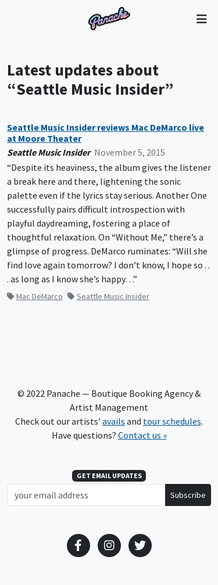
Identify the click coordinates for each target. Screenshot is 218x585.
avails (113, 421)
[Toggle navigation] (201, 19)
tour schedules (172, 421)
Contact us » (142, 435)
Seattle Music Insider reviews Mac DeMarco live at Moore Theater (105, 133)
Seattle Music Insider (108, 296)
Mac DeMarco (35, 296)
